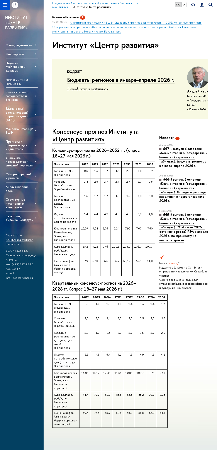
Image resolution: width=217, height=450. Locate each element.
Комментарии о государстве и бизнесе (17, 96)
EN (184, 4)
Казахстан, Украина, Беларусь (19, 218)
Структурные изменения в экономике (15, 203)
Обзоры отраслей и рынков (19, 176)
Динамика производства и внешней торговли (19, 161)
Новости (166, 137)
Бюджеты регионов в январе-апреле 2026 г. (121, 80)
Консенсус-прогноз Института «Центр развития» (95, 135)
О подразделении (19, 45)
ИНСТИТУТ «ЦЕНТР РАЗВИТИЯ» (16, 23)
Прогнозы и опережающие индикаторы (16, 145)
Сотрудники (15, 54)
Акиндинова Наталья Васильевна (19, 242)
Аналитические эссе (17, 189)
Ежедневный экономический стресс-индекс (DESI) (17, 114)
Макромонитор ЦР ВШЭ (19, 131)
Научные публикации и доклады (15, 66)
